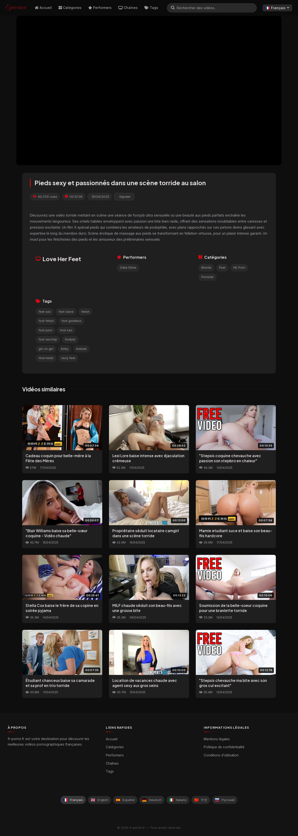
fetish (85, 311)
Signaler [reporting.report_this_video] (125, 196)
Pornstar (207, 277)
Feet (222, 267)
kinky (64, 349)
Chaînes (128, 8)
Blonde (206, 267)
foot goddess (71, 321)
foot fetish (46, 321)
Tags (151, 8)
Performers (100, 8)
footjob (70, 339)
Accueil (43, 8)
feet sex (45, 311)
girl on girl (46, 349)
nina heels (46, 358)
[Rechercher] (173, 8)
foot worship (48, 339)
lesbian (81, 349)
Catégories (70, 8)
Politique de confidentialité (224, 747)
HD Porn (239, 267)
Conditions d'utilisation (221, 755)
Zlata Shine (128, 267)
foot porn (45, 330)
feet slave (66, 311)
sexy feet (68, 358)
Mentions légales (217, 739)
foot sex (66, 330)
